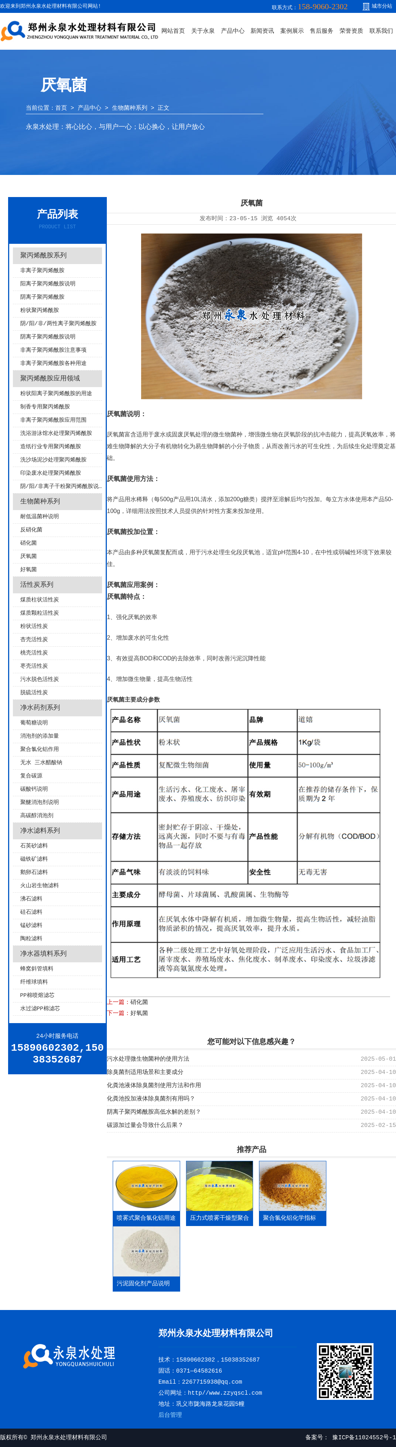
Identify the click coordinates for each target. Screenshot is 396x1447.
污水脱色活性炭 (39, 680)
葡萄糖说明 (34, 723)
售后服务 (321, 31)
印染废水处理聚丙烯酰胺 (50, 473)
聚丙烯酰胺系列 (43, 255)
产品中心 (233, 31)
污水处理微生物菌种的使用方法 (148, 1059)
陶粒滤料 (31, 939)
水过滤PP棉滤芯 (40, 1009)
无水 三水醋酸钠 (41, 763)
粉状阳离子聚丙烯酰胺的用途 (56, 394)
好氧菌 (28, 570)
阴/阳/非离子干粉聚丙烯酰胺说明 (61, 487)
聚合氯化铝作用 (39, 750)
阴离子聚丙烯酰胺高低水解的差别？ (154, 1112)
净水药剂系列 (40, 708)
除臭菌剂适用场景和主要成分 (145, 1072)
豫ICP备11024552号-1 (362, 1437)
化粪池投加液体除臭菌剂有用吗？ (151, 1099)
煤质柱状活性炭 (39, 600)
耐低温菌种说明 (39, 517)
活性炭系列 (36, 585)
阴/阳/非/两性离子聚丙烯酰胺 (58, 324)
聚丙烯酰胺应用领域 (50, 378)
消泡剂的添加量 (39, 736)
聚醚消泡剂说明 (39, 803)
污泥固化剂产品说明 (143, 1284)
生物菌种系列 (129, 108)
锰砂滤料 (31, 926)
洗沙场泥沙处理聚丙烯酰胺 (53, 460)
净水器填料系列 (43, 954)
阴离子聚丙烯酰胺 (42, 297)
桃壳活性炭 (34, 653)
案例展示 (292, 31)
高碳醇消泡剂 (36, 816)
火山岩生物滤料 (39, 886)
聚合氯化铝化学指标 (289, 1218)
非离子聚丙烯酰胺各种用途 (53, 364)
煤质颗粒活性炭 (39, 613)
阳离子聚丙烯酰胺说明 (48, 284)
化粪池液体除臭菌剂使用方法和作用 (154, 1085)
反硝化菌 (31, 530)
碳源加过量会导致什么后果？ (145, 1125)
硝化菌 (28, 543)
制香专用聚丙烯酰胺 (45, 407)
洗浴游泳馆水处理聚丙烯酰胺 (56, 434)
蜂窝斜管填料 (36, 969)
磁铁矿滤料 (34, 859)
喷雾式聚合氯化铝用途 (146, 1218)
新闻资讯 (262, 31)
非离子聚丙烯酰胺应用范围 (53, 420)
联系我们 (381, 31)
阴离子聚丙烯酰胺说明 (48, 337)
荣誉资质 (351, 31)
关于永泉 (203, 31)
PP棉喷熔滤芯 (37, 996)
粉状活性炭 (34, 627)
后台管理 (170, 1415)
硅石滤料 (31, 912)
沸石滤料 (31, 899)
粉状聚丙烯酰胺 (39, 311)
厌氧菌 (28, 557)
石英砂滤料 (34, 846)
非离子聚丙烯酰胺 (42, 271)
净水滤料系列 (40, 831)
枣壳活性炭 (34, 666)
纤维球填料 (34, 982)
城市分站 (382, 6)
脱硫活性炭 (34, 693)
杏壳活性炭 (34, 640)
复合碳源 (31, 776)
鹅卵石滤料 (34, 873)
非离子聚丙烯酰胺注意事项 (53, 350)
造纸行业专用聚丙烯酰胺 (50, 447)
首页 (61, 108)
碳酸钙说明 (34, 789)
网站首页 (173, 31)
